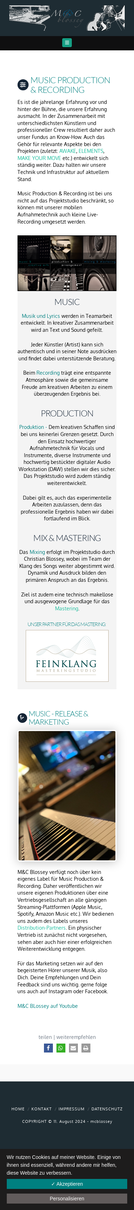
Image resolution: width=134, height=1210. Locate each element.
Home (18, 1108)
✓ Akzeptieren (67, 1184)
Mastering (66, 608)
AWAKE (67, 151)
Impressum (72, 1108)
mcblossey (101, 1121)
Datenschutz (107, 1108)
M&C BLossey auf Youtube (48, 1006)
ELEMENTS (91, 151)
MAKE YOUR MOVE (39, 158)
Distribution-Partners (42, 928)
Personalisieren (67, 1198)
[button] (67, 42)
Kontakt (41, 1108)
